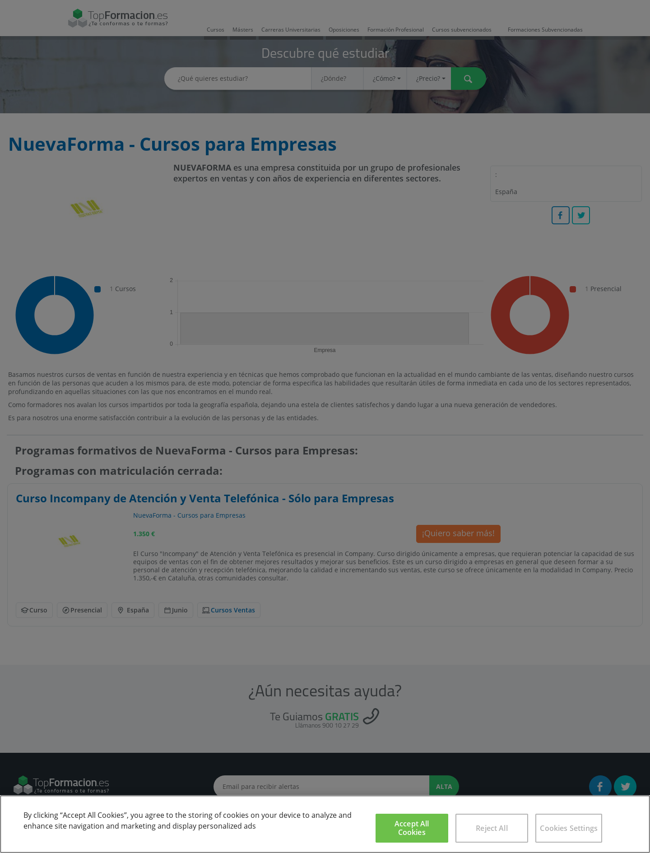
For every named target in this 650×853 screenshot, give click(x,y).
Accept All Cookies (412, 828)
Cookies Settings (569, 828)
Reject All (492, 828)
